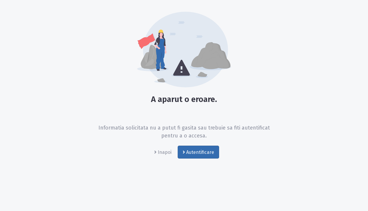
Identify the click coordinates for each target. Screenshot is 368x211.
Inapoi (163, 152)
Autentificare (198, 152)
